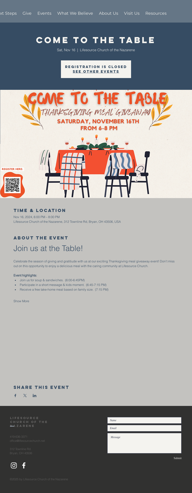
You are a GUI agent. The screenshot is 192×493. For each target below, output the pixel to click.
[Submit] (168, 458)
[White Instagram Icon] (14, 465)
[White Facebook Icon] (24, 465)
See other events (96, 71)
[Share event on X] (25, 395)
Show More (21, 301)
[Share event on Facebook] (15, 395)
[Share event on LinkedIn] (34, 395)
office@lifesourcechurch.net (27, 441)
